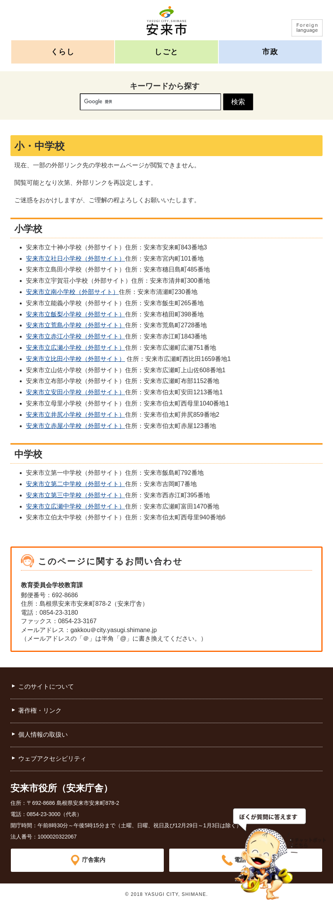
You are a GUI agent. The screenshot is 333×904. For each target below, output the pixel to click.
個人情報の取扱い (43, 734)
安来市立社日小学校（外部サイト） (75, 258)
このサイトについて (46, 686)
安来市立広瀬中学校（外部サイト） (75, 506)
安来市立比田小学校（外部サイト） (75, 359)
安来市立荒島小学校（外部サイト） (75, 325)
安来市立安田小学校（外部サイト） (75, 392)
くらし (62, 52)
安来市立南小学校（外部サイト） (72, 292)
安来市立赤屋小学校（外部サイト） (75, 426)
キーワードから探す (164, 86)
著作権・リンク (40, 710)
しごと (166, 52)
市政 (270, 52)
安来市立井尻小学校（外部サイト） (75, 414)
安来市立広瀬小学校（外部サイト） (75, 347)
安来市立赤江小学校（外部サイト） (75, 336)
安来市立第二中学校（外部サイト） (75, 484)
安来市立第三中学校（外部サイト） (75, 495)
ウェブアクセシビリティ (52, 758)
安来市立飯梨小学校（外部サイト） (75, 314)
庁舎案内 (93, 860)
